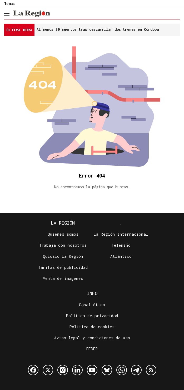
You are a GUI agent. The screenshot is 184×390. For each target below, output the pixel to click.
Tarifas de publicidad (63, 267)
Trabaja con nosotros (63, 245)
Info (92, 293)
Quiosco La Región (63, 256)
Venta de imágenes (63, 278)
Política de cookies (92, 326)
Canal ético (92, 304)
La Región (63, 223)
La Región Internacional (121, 234)
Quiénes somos (63, 234)
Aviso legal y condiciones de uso (92, 337)
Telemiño (121, 245)
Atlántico (121, 256)
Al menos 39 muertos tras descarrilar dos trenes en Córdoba (98, 29)
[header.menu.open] (6, 14)
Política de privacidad (92, 315)
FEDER (92, 348)
